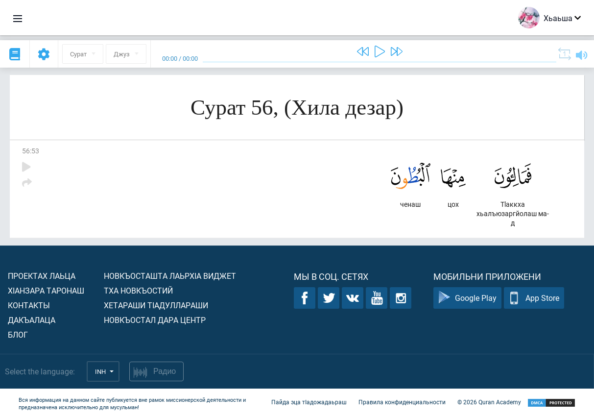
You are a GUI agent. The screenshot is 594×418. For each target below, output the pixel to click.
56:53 (30, 150)
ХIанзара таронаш (46, 290)
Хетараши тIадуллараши (156, 305)
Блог (18, 334)
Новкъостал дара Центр (155, 320)
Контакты (29, 305)
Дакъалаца (31, 320)
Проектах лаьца (41, 275)
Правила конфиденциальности (402, 402)
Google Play (467, 298)
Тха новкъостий (138, 290)
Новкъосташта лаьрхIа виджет (170, 275)
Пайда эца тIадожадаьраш (309, 402)
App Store (534, 298)
